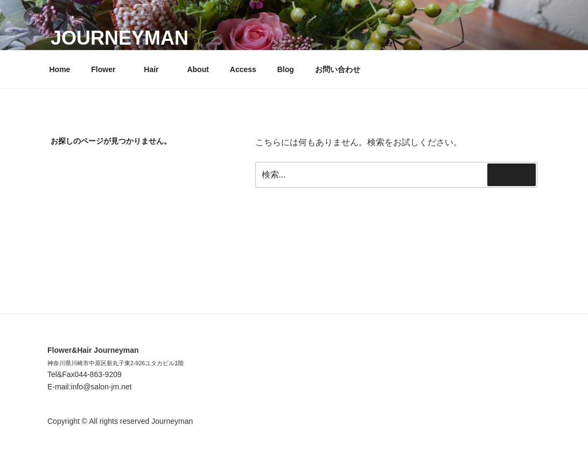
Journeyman (119, 38)
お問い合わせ (337, 69)
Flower (108, 69)
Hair (156, 69)
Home (60, 69)
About (197, 69)
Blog (285, 69)
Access (243, 69)
